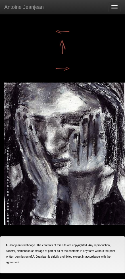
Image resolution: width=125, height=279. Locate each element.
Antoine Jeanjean (24, 7)
